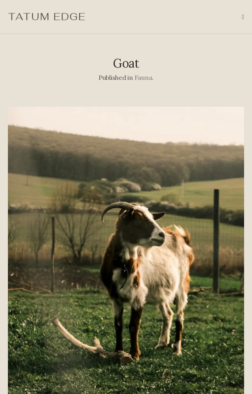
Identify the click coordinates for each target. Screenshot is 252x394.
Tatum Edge (47, 16)
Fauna (143, 77)
